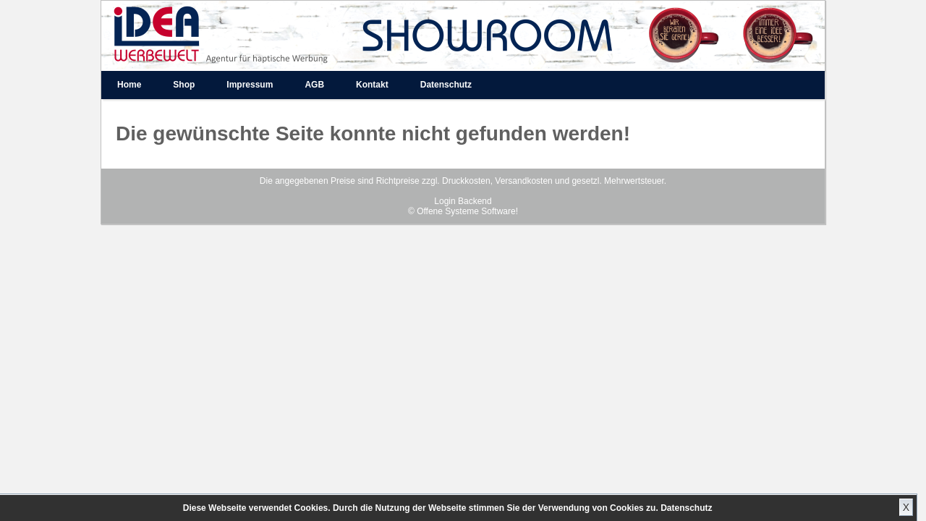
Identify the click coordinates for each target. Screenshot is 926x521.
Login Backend (462, 201)
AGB (314, 85)
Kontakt (372, 85)
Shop (184, 85)
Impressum (249, 85)
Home (129, 85)
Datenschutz (686, 508)
